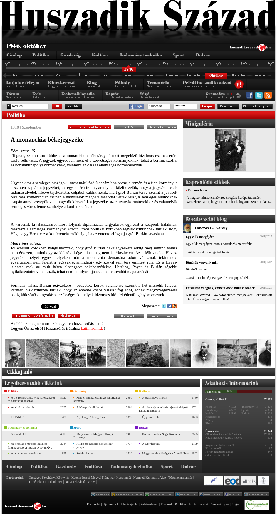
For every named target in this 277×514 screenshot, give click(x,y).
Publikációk (183, 504)
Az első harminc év (22, 407)
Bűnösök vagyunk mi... (202, 262)
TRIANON (18, 417)
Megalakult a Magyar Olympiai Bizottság (94, 435)
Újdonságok (111, 504)
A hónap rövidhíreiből (89, 407)
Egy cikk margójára (200, 237)
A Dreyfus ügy (151, 443)
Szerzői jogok (220, 504)
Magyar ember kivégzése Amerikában (165, 453)
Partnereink (201, 504)
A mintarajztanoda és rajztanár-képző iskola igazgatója (163, 408)
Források (167, 504)
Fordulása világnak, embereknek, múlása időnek (220, 288)
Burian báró (197, 190)
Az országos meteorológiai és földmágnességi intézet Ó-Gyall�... (30, 445)
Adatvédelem (150, 504)
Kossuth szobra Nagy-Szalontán (161, 434)
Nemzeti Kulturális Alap (149, 477)
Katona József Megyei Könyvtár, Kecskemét (101, 477)
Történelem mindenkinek (45, 482)
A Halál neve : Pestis (155, 397)
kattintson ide (92, 328)
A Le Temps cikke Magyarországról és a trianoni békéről (31, 399)
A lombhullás (19, 434)
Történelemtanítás (180, 477)
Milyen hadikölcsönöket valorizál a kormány (96, 399)
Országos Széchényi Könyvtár (49, 477)
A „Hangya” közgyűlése (91, 417)
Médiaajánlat (129, 504)
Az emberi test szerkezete (26, 453)
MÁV (91, 482)
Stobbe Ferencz (85, 453)
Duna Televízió (75, 482)
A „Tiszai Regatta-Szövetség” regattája (93, 445)
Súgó (235, 504)
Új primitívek (150, 417)
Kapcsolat (93, 504)
